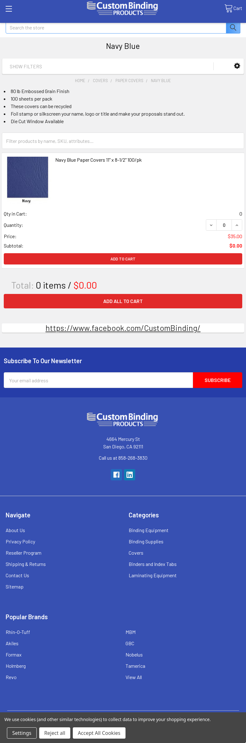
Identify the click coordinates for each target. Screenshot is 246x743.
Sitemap (15, 586)
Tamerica (135, 666)
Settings (21, 733)
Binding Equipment (148, 530)
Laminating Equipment (153, 575)
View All (134, 677)
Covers (136, 553)
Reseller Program (23, 553)
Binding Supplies (146, 541)
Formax (14, 654)
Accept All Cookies (99, 733)
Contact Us (17, 575)
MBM (131, 632)
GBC (130, 643)
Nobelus (134, 654)
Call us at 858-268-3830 (123, 458)
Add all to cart (123, 301)
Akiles (12, 643)
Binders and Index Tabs (153, 564)
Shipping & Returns (26, 564)
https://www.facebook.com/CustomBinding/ (123, 327)
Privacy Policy (20, 541)
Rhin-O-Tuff (18, 632)
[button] (237, 66)
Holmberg (16, 666)
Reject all (54, 733)
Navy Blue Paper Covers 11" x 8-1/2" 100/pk (98, 160)
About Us (15, 530)
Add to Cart (123, 258)
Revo (11, 677)
